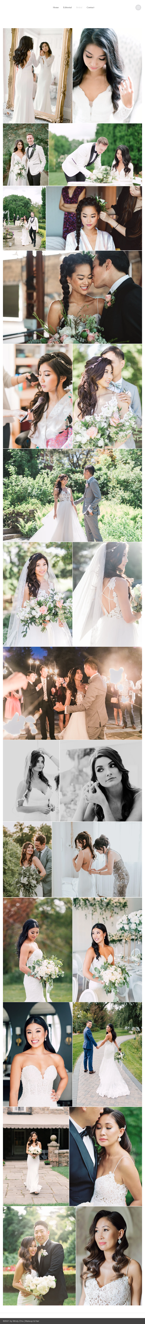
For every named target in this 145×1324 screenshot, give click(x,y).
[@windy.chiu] (138, 7)
